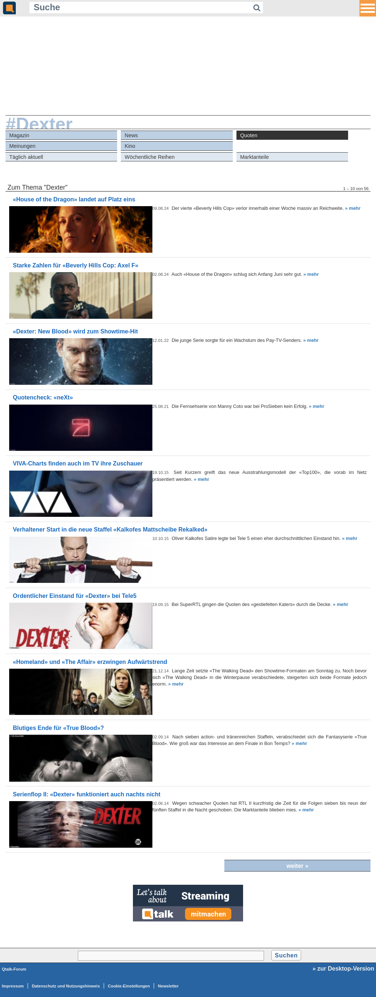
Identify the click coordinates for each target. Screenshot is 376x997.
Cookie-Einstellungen (129, 986)
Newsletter (168, 986)
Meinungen (22, 146)
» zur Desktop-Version (343, 968)
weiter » (297, 866)
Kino (130, 146)
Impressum (13, 986)
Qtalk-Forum (14, 969)
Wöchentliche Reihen (150, 157)
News (131, 135)
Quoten (248, 135)
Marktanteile (254, 157)
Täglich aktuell (26, 157)
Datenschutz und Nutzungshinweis (66, 986)
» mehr (353, 208)
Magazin (19, 135)
